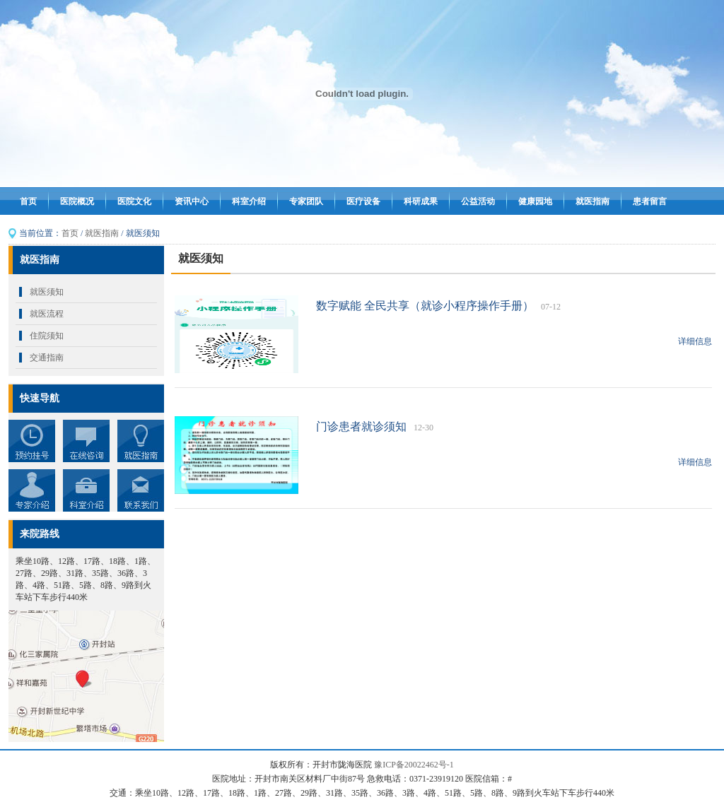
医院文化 (134, 201)
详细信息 (695, 341)
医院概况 (77, 201)
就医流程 (47, 314)
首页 (28, 201)
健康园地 (535, 201)
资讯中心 (192, 201)
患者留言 (650, 201)
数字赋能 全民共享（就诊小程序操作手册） (425, 306)
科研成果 (421, 201)
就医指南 (592, 201)
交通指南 (47, 358)
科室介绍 (249, 201)
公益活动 (478, 201)
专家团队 (306, 201)
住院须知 (47, 336)
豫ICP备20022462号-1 (414, 765)
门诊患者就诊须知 (361, 426)
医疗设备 (363, 201)
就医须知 (47, 292)
